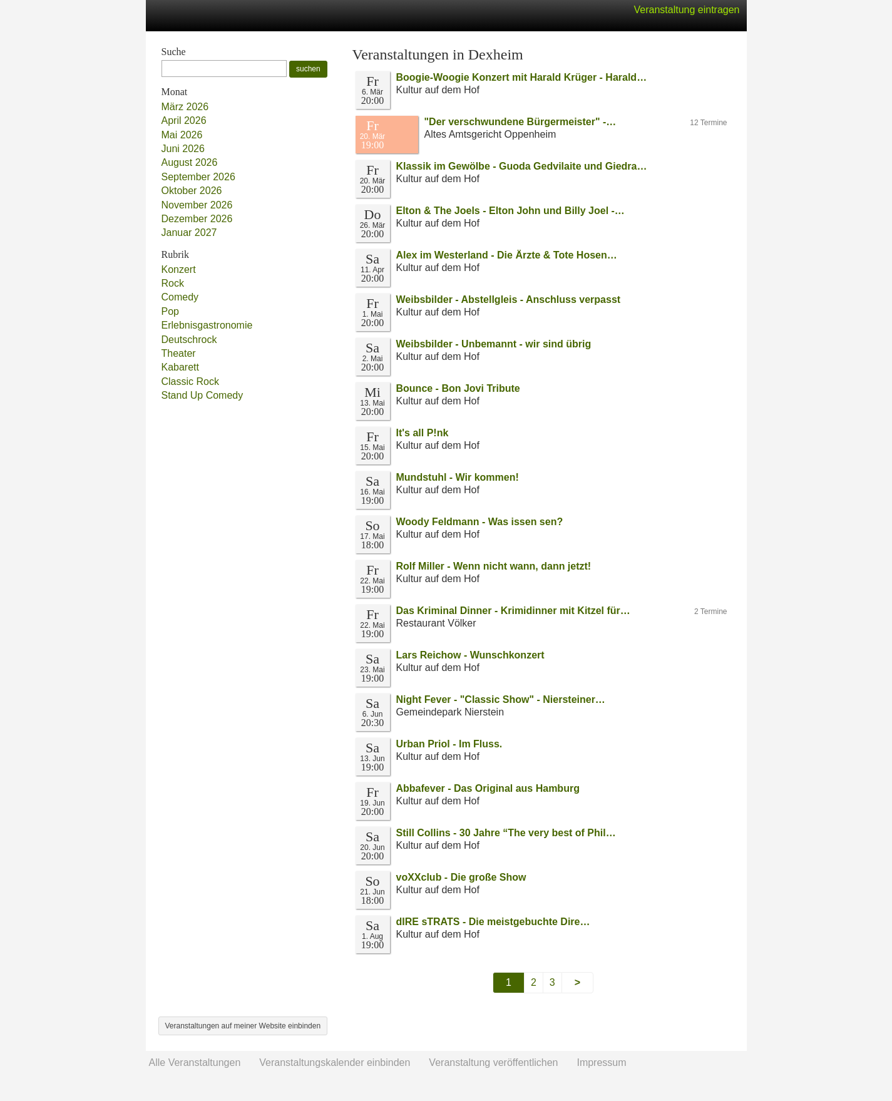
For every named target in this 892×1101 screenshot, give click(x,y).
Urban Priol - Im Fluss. (449, 744)
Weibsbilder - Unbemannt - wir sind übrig (494, 344)
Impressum (601, 1062)
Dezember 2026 (197, 218)
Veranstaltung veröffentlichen (493, 1062)
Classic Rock (190, 381)
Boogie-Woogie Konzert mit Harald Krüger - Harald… (521, 77)
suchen (308, 68)
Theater (178, 353)
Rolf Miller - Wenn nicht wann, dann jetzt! (494, 566)
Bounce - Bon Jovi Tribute (458, 388)
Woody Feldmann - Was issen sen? (479, 521)
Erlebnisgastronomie (207, 325)
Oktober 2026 (191, 190)
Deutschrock (189, 339)
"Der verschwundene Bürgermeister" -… (520, 121)
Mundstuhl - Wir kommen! (457, 477)
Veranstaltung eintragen (686, 9)
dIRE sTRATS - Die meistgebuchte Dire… (493, 921)
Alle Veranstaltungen (195, 1062)
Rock (172, 283)
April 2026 (184, 120)
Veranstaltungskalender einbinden (334, 1062)
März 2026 (185, 106)
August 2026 (189, 162)
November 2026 (197, 205)
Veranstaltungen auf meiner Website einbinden (243, 1026)
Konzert (178, 269)
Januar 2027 (189, 232)
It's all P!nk (422, 433)
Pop (170, 311)
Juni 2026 (183, 148)
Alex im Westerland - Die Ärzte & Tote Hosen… (506, 255)
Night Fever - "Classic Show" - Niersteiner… (500, 699)
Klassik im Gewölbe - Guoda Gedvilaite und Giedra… (521, 166)
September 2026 (198, 177)
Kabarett (180, 367)
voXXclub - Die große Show (461, 877)
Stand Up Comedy (202, 395)
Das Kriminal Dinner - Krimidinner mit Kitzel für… (513, 610)
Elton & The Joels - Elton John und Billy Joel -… (510, 210)
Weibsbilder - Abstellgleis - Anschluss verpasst (508, 299)
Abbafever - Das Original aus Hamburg (488, 788)
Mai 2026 (182, 135)
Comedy (180, 297)
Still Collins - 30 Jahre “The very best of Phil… (506, 832)
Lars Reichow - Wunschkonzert (470, 655)
